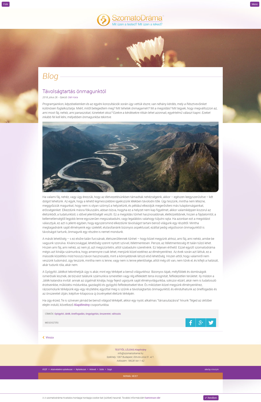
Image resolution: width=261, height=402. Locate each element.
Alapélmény (82, 305)
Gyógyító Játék (62, 313)
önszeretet (105, 313)
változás (116, 313)
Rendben (212, 397)
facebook (191, 322)
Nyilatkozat (81, 369)
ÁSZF (44, 369)
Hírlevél (92, 369)
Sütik (101, 369)
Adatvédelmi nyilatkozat (61, 369)
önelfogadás (78, 313)
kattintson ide (152, 397)
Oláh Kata (73, 97)
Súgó (109, 369)
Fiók (5, 4)
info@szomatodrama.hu (130, 353)
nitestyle (215, 369)
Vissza (50, 337)
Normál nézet (130, 376)
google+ (201, 322)
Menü (255, 4)
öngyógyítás (92, 313)
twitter (211, 322)
